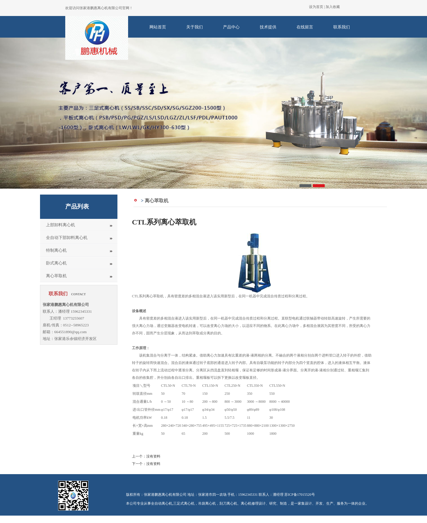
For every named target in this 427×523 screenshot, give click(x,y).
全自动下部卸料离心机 (66, 237)
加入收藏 (333, 7)
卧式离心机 (56, 263)
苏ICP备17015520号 (299, 494)
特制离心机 (56, 250)
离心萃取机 (56, 276)
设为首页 (316, 7)
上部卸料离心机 (60, 225)
